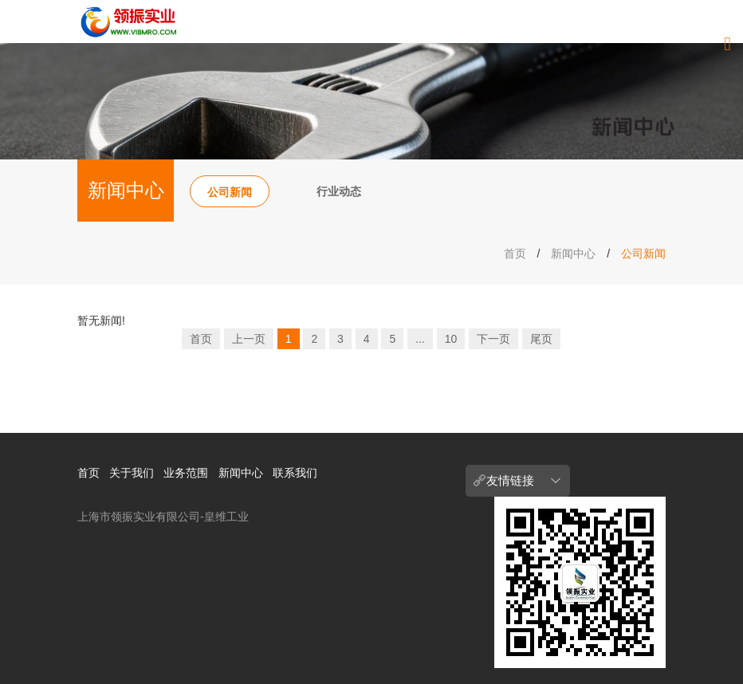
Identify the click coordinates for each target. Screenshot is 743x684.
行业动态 (338, 191)
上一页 (248, 338)
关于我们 (131, 472)
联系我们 (295, 472)
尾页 (541, 338)
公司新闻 (229, 192)
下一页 (493, 338)
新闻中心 (573, 253)
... (420, 338)
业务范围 (185, 472)
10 (451, 338)
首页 (515, 253)
